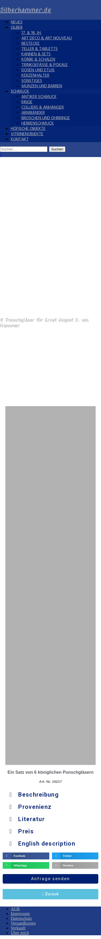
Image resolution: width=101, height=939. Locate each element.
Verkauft (18, 928)
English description (46, 843)
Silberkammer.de (25, 10)
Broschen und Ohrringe (45, 118)
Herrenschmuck (37, 123)
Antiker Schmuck (39, 96)
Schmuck (20, 91)
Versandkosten (23, 923)
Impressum (20, 913)
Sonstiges (31, 80)
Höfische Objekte (28, 128)
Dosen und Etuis (38, 70)
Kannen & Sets (36, 54)
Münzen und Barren (41, 86)
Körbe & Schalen (38, 59)
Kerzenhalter (35, 75)
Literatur (31, 819)
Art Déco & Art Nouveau (46, 38)
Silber (17, 27)
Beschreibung (38, 794)
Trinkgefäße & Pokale (44, 64)
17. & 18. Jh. (31, 33)
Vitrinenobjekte (27, 134)
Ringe (26, 102)
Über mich (20, 932)
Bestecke (30, 43)
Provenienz (34, 807)
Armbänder (33, 112)
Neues (17, 22)
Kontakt (20, 139)
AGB (15, 909)
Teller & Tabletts (39, 49)
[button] (50, 795)
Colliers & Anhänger (42, 107)
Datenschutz (21, 918)
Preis (26, 831)
